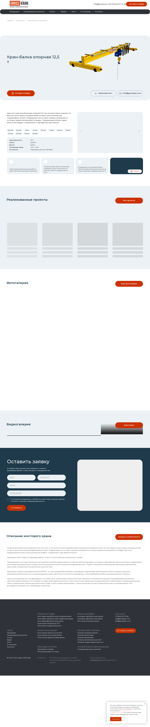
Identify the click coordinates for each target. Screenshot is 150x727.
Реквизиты (42, 709)
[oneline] (36, 545)
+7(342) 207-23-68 (118, 4)
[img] (19, 4)
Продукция (20, 20)
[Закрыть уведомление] (145, 704)
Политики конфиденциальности (31, 553)
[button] (136, 4)
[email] (36, 537)
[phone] (51, 529)
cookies (122, 711)
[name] (21, 529)
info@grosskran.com (102, 4)
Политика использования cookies (63, 709)
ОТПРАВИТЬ (16, 559)
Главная (10, 20)
